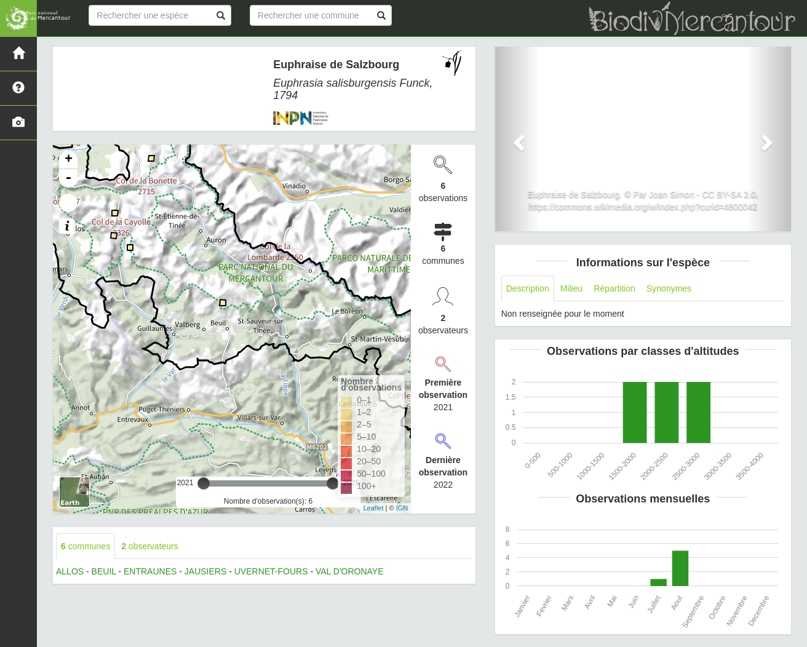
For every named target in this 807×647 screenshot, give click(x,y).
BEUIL (104, 571)
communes (85, 546)
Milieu (571, 288)
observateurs (149, 546)
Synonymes (668, 288)
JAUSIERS (205, 571)
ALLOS (70, 571)
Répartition (614, 288)
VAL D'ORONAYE (350, 571)
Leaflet (373, 508)
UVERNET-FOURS (271, 571)
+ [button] (69, 160)
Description (527, 288)
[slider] (203, 483)
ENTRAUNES (150, 571)
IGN (402, 508)
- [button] (68, 178)
